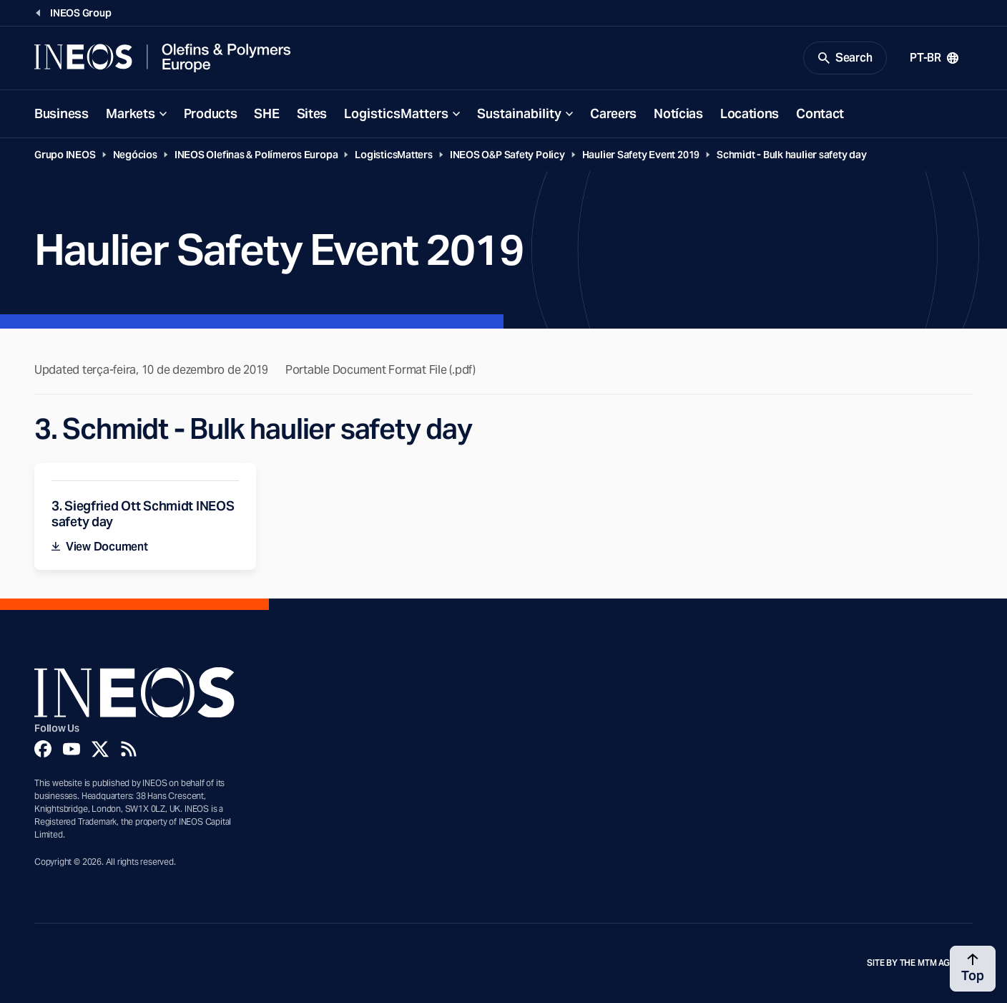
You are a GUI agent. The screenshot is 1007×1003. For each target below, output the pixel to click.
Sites (312, 113)
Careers (613, 113)
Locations (749, 113)
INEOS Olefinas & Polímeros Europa (256, 155)
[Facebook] (42, 748)
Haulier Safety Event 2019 (640, 155)
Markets (130, 113)
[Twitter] (100, 748)
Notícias (678, 113)
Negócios (135, 155)
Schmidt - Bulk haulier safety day (792, 155)
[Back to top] (973, 969)
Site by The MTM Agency (920, 963)
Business (61, 113)
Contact (820, 113)
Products (210, 113)
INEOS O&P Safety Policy (507, 155)
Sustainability (519, 113)
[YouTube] (71, 748)
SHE (266, 113)
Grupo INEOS (65, 155)
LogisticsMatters (396, 113)
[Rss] (128, 748)
